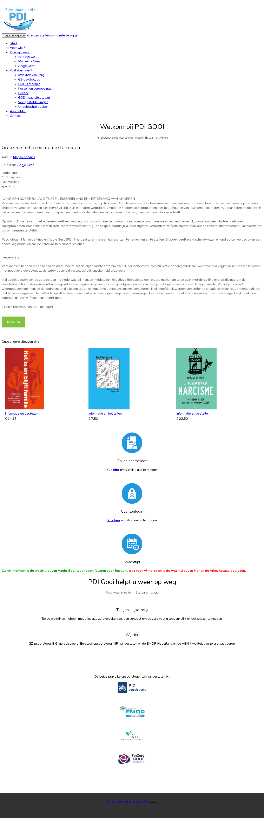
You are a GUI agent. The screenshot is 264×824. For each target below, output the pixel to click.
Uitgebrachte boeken (33, 106)
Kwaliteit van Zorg (31, 75)
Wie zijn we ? (20, 52)
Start (13, 43)
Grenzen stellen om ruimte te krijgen (53, 35)
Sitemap (122, 801)
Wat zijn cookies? (161, 4)
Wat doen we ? (21, 70)
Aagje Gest (26, 66)
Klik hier (112, 470)
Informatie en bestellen (21, 413)
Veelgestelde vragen (33, 102)
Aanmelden (18, 111)
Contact (15, 115)
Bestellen (13, 322)
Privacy (23, 93)
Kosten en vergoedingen (35, 88)
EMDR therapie (29, 84)
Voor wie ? (17, 48)
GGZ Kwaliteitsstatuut (34, 97)
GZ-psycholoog (29, 79)
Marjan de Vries (29, 61)
